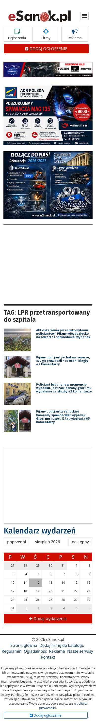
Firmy (46, 34)
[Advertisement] (48, 263)
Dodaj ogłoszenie (46, 715)
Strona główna (24, 645)
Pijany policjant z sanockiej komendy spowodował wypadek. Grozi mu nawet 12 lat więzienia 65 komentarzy (63, 417)
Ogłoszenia (17, 34)
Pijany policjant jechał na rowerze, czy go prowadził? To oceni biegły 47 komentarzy (63, 360)
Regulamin (12, 651)
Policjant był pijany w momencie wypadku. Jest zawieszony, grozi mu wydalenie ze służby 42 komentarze (64, 388)
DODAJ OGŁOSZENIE (46, 48)
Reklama (74, 34)
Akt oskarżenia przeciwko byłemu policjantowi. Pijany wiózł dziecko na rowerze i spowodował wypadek (63, 333)
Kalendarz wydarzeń (40, 530)
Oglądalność (35, 651)
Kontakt (48, 657)
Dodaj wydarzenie (47, 618)
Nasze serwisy (80, 651)
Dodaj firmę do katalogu (61, 645)
